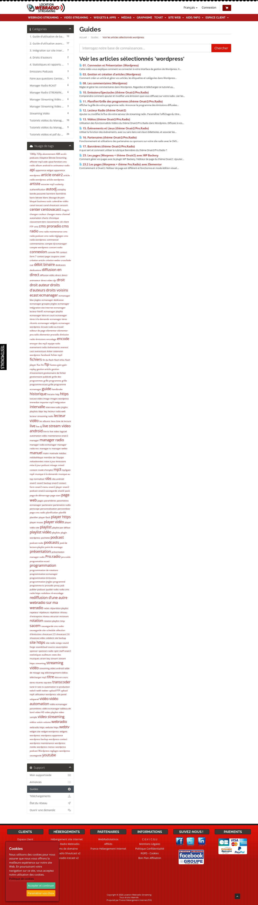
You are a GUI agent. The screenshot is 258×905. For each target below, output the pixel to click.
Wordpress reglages (48, 750)
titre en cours (61, 677)
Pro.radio (53, 556)
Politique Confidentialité (149, 848)
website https (52, 727)
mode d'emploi (45, 470)
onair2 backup (44, 483)
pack (67, 490)
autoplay (61, 189)
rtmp (62, 621)
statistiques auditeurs (40, 654)
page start (55, 495)
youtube (49, 755)
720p (39, 153)
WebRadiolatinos (108, 839)
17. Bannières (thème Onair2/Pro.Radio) (107, 146)
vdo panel (61, 694)
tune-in (33, 686)
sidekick (50, 638)
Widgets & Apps (106, 17)
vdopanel (34, 699)
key (45, 411)
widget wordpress (50, 731)
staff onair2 (65, 650)
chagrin (65, 209)
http (57, 394)
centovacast (51, 209)
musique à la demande (46, 474)
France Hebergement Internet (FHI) (135, 900)
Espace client (217, 17)
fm (42, 364)
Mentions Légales (149, 844)
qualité (49, 589)
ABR (58, 153)
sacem (35, 625)
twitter (45, 690)
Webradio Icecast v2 (67, 858)
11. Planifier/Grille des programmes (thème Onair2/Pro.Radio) (121, 101)
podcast (57, 537)
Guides (94, 37)
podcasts (51, 542)
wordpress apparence (52, 735)
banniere (50, 193)
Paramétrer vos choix (41, 893)
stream (54, 658)
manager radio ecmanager (43, 444)
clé (61, 221)
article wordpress (55, 179)
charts (45, 218)
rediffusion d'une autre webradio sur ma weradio (48, 602)
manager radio (52, 439)
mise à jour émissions (55, 461)
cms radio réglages (53, 235)
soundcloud (41, 647)
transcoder (61, 682)
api (32, 169)
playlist (46, 527)
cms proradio (50, 226)
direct (58, 275)
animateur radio (61, 165)
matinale (53, 453)
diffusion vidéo (47, 275)
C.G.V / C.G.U (149, 839)
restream (64, 616)
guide (46, 388)
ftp (46, 364)
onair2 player (55, 487)
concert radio (55, 247)
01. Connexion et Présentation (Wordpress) (109, 65)
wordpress (35, 735)
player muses (36, 522)
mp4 (32, 474)
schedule (50, 630)
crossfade (66, 260)
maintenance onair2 (58, 435)
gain (59, 364)
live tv (46, 431)
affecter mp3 (36, 161)
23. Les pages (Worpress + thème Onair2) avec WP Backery (118, 155)
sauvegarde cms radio (52, 626)
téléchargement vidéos (56, 672)
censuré (64, 205)
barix (32, 197)
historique (38, 393)
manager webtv (59, 448)
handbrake (57, 389)
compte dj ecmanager (56, 243)
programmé (59, 581)
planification (52, 512)
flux (38, 364)
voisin (40, 722)
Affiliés (108, 844)
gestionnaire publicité (40, 376)
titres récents (36, 682)
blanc (45, 197)
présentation (40, 551)
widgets (63, 731)
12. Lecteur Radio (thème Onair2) (102, 110)
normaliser (39, 478)
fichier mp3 (56, 355)
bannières (61, 193)
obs (48, 478)
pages (40, 500)
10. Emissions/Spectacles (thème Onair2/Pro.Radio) (114, 92)
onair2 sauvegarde (47, 490)
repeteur (34, 612)
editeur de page (38, 330)
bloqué (33, 201)
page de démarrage (40, 495)
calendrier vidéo (60, 201)
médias (62, 453)
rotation (36, 620)
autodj (51, 189)
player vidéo (54, 521)
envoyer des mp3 (38, 343)
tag (42, 672)
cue (31, 265)
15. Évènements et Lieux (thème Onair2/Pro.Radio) (114, 128)
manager (34, 440)
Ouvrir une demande (50, 810)
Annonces (50, 782)
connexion (38, 251)
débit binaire (44, 264)
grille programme (52, 380)
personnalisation (48, 508)
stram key (45, 658)
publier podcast (37, 589)
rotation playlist (51, 621)
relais (46, 608)
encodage (51, 339)
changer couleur (38, 214)
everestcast (40, 351)
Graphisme (144, 17)
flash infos (59, 359)
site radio (50, 642)
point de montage (54, 547)
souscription (62, 647)
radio (56, 589)
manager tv (45, 448)
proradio (49, 585)
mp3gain (66, 470)
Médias (128, 17)
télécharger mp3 (38, 677)
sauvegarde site (38, 630)
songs (59, 642)
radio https (35, 593)
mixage (53, 465)
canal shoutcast (51, 205)
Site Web (176, 17)
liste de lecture (63, 421)
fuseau (53, 364)
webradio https (37, 727)
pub (62, 585)
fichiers (36, 359)
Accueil (83, 37)
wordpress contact (58, 739)
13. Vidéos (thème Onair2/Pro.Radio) (104, 119)
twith (38, 690)
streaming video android (51, 668)
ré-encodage (57, 593)
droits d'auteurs (45, 287)
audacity (59, 184)
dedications (35, 270)
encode (63, 338)
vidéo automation (44, 701)
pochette (45, 537)
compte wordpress (39, 247)
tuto (39, 686)
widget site (35, 731)
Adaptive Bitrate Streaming (52, 157)
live (32, 425)
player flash (44, 517)
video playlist (51, 712)
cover (62, 256)
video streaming (51, 716)
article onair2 (52, 174)
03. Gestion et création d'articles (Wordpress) (110, 74)
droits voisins (57, 290)
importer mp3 (47, 402)
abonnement (48, 153)
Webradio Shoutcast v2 (66, 853)
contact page (43, 256)
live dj (39, 426)
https (64, 393)
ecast (34, 295)
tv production (63, 686)
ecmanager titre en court (42, 315)
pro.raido (65, 556)
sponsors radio (46, 650)
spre (56, 650)
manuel (36, 452)
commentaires (37, 243)
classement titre (38, 221)
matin (46, 453)
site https (37, 642)
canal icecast (36, 205)
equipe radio (54, 343)
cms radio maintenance (51, 231)
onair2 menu (41, 487)
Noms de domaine (67, 848)
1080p (33, 153)
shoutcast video (37, 638)
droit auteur (39, 284)
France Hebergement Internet (108, 848)
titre (50, 676)
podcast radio (36, 543)
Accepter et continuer (41, 885)
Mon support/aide (50, 775)
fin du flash (48, 359)
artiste (35, 183)
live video (54, 431)
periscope (35, 508)
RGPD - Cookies (150, 853)
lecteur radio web (56, 411)
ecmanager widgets (48, 323)
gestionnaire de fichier (55, 372)
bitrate (38, 197)
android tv (48, 165)
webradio (59, 721)
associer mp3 (47, 184)
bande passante (38, 193)
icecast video (36, 398)
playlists (56, 532)
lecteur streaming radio (41, 416)
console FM (53, 252)
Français (190, 8)
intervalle (37, 406)
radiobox (45, 593)
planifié (62, 512)
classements (53, 221)
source (51, 647)
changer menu (54, 214)
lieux (53, 421)
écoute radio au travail (52, 326)
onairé (61, 490)
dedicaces (61, 265)
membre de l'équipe (54, 457)
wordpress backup (39, 739)
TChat (160, 17)
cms (36, 226)
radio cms (64, 589)
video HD (39, 712)
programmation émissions (43, 577)
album (39, 165)
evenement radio (38, 347)
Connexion (209, 8)
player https (61, 516)
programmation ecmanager (44, 574)
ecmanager (48, 295)
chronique (54, 218)
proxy (57, 585)
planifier (34, 517)
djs (54, 280)
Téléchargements (50, 796)
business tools (44, 201)
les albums (44, 421)
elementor (51, 330)
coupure (55, 256)
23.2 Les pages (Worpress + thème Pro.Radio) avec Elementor (120, 164)
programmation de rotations (44, 570)
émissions (41, 339)
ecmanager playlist (53, 311)
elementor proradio (49, 334)
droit (61, 279)
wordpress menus (46, 746)
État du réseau (50, 803)
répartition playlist (59, 608)
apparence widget (44, 170)
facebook (45, 355)
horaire (51, 394)
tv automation (49, 686)
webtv (64, 726)
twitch (33, 690)
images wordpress (59, 398)
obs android (58, 478)
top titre (48, 682)
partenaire (47, 504)
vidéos (33, 722)
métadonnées (37, 461)
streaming (40, 663)
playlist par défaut (61, 527)
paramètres (50, 500)
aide (45, 161)
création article (37, 260)
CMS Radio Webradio (66, 844)
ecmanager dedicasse (53, 299)
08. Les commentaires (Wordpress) (103, 83)
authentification (37, 189)
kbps (41, 411)
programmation (43, 565)
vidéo (44, 698)
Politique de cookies (21, 878)
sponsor (34, 650)
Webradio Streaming (45, 17)
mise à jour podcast (39, 465)
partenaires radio (62, 504)
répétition (54, 612)
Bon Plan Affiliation (149, 858)
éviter (50, 351)
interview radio (53, 407)
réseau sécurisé (51, 616)
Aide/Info (194, 17)
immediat (34, 402)
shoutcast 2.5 (49, 634)
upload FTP (54, 690)
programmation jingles (41, 581)
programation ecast (39, 561)
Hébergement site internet (67, 839)
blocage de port (56, 197)
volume (47, 722)
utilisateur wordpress (45, 694)
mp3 (57, 469)
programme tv (37, 585)
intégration (59, 402)
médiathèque (36, 457)
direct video (46, 280)
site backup (60, 638)
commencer (53, 239)
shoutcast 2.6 (63, 634)
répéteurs (44, 612)
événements (53, 347)
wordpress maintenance (42, 743)
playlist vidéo (40, 532)
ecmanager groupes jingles (43, 303)
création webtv (53, 260)
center (35, 209)
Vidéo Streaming (77, 17)
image (46, 398)
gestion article (44, 369)
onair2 (33, 483)
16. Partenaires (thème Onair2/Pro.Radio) (108, 137)
